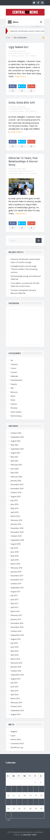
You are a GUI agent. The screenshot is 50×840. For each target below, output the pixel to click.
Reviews (14, 408)
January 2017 (16, 619)
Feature (14, 384)
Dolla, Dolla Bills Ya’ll (22, 102)
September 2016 (17, 635)
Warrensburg (16, 416)
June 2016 (14, 647)
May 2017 (14, 603)
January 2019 (16, 524)
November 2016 (17, 627)
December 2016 (17, 623)
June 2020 (14, 468)
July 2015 (14, 682)
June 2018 (14, 552)
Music (13, 396)
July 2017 (14, 595)
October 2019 (16, 492)
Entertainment (16, 380)
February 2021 (16, 464)
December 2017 (17, 575)
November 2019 (17, 488)
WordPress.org (17, 747)
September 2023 (17, 437)
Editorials (14, 173)
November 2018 (17, 532)
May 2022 (14, 445)
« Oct (8, 820)
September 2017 (17, 587)
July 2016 (14, 643)
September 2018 (17, 540)
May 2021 (14, 457)
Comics (13, 368)
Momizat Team (29, 834)
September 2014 (17, 710)
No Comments (31, 56)
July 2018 (14, 548)
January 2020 (16, 480)
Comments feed (17, 743)
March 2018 (15, 564)
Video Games (16, 412)
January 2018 (16, 571)
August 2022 (15, 441)
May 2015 (14, 690)
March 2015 (15, 698)
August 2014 (15, 714)
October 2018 (16, 536)
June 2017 (14, 599)
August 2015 (15, 679)
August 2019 (15, 496)
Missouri (14, 392)
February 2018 (16, 568)
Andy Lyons (21, 51)
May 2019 (14, 508)
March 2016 (15, 659)
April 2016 (14, 655)
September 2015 (17, 674)
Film (12, 388)
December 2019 (17, 484)
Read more (20, 76)
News (13, 400)
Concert (14, 372)
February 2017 (16, 615)
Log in (13, 735)
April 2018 (14, 560)
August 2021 (15, 453)
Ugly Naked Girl (18, 47)
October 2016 (16, 631)
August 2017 (15, 591)
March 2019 (15, 516)
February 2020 (16, 476)
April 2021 (14, 461)
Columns (14, 56)
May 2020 (14, 472)
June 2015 (14, 686)
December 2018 (17, 528)
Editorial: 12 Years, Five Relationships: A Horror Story (23, 161)
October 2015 (16, 671)
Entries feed (16, 739)
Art (12, 360)
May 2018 (14, 556)
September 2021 (17, 449)
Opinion (21, 56)
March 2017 (15, 611)
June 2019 (14, 504)
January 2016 (16, 667)
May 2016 (14, 651)
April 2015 (14, 694)
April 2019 (14, 512)
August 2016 (15, 639)
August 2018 (15, 544)
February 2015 (16, 702)
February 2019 (16, 520)
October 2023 (16, 433)
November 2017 (17, 579)
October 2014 (16, 706)
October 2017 (16, 583)
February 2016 (16, 663)
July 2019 (14, 500)
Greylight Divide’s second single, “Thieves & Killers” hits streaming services (24, 269)
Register (14, 731)
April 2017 (14, 607)
